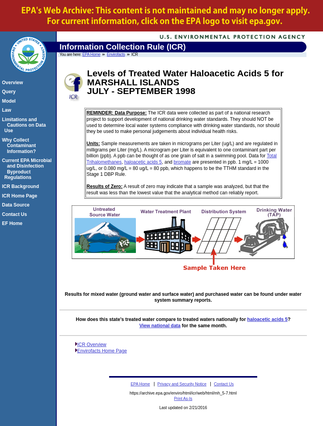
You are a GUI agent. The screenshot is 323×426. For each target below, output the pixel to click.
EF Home (13, 223)
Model (10, 101)
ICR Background (21, 186)
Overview (13, 82)
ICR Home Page (20, 196)
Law (7, 110)
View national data (159, 325)
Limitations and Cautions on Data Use (25, 125)
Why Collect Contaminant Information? (20, 145)
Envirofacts (116, 54)
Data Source (17, 205)
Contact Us (15, 214)
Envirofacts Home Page (102, 351)
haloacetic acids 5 (143, 162)
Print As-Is (183, 398)
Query (10, 91)
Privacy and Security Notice (182, 384)
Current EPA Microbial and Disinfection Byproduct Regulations (28, 169)
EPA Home (91, 54)
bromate (182, 162)
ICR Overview (91, 344)
